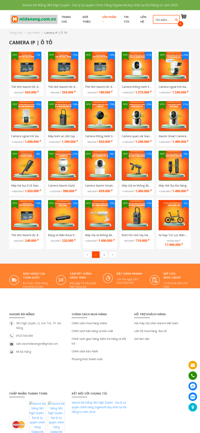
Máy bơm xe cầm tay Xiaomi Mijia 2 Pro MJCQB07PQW (63, 136)
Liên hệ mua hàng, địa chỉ (150, 358)
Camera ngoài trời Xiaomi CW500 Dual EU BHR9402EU (174, 87)
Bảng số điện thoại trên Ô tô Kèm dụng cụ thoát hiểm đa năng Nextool (63, 235)
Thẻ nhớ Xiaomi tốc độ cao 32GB (100, 87)
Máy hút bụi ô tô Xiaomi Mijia (26, 185)
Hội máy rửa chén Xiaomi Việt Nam (156, 350)
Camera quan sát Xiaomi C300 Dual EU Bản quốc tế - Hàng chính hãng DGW (137, 136)
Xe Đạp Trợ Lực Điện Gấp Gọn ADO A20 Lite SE (174, 235)
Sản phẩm (109, 19)
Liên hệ (143, 19)
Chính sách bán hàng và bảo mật (92, 358)
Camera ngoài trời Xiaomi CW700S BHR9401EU (26, 136)
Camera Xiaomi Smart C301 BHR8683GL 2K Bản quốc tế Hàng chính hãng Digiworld (100, 185)
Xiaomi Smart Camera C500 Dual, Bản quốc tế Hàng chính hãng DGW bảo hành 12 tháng (174, 136)
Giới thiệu (86, 19)
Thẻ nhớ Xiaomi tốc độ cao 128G (63, 87)
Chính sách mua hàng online (89, 350)
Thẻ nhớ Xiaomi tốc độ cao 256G (26, 87)
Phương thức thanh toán (87, 386)
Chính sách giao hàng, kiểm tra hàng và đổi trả (99, 368)
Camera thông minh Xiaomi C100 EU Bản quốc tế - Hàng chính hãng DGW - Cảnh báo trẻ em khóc (100, 136)
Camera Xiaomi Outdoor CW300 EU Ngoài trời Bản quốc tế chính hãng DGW (63, 185)
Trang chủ (66, 19)
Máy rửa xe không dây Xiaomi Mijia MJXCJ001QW (100, 235)
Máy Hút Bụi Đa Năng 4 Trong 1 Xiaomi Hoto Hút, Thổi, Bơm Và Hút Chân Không (174, 185)
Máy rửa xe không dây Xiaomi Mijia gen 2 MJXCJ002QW (137, 185)
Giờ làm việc (142, 366)
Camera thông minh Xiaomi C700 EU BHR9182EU (137, 87)
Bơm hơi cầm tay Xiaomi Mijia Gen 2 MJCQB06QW (137, 235)
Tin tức (127, 19)
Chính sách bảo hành (85, 379)
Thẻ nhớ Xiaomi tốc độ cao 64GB (26, 235)
